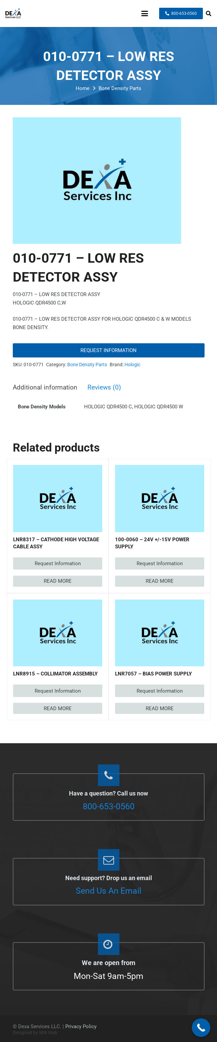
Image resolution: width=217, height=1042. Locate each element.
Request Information (108, 350)
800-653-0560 (109, 806)
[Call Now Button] (201, 1027)
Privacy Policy (81, 1026)
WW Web (48, 1032)
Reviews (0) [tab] (104, 387)
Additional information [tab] (45, 387)
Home (82, 88)
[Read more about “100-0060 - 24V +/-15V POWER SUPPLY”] (159, 581)
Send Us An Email (108, 891)
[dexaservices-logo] (13, 13)
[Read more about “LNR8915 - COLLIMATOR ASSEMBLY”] (57, 708)
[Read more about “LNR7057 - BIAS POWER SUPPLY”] (159, 708)
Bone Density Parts (120, 88)
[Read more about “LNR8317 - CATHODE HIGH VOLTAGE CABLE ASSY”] (57, 581)
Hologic (132, 364)
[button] (144, 13)
